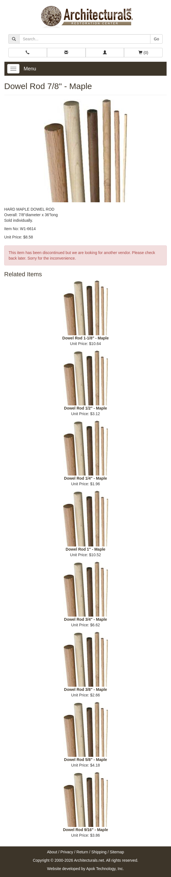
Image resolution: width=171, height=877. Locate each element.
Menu (30, 69)
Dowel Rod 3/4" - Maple (85, 619)
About (52, 852)
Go (156, 39)
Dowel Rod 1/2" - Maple (85, 408)
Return (82, 852)
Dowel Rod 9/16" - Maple (85, 829)
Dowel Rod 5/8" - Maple (85, 759)
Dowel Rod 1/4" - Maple (85, 478)
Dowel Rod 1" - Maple (85, 549)
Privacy (66, 852)
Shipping (99, 852)
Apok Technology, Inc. (105, 868)
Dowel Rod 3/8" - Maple (85, 689)
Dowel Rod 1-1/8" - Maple (85, 338)
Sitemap (117, 852)
